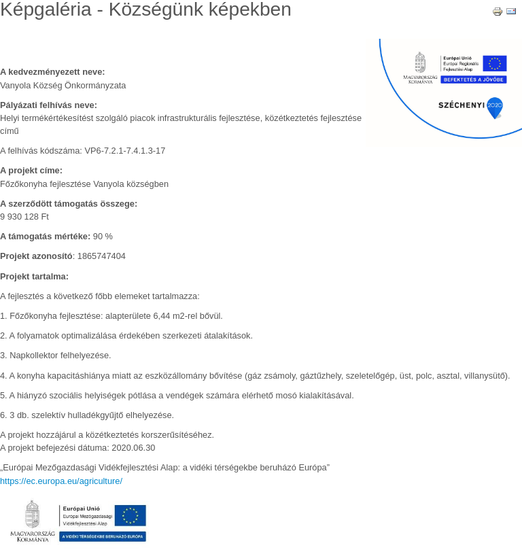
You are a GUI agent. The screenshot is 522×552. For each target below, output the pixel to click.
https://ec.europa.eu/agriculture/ (61, 481)
